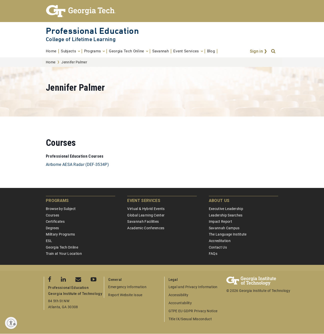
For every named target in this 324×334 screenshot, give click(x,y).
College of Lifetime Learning (81, 39)
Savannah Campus (224, 228)
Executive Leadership (226, 209)
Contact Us (218, 247)
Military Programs (60, 234)
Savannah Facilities (143, 221)
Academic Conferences (145, 228)
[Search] (273, 51)
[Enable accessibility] (11, 323)
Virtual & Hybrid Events (146, 209)
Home (50, 62)
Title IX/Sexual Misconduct (190, 319)
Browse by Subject (61, 209)
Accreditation (220, 241)
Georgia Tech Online (62, 247)
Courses (52, 215)
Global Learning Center (146, 215)
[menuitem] (52, 51)
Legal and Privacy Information (193, 287)
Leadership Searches (226, 215)
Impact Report (220, 221)
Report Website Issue (125, 295)
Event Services (143, 200)
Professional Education (92, 31)
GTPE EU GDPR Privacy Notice (193, 311)
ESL (49, 241)
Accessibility (179, 295)
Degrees (52, 228)
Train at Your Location (64, 254)
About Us (219, 200)
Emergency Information (127, 287)
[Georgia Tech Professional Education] (162, 11)
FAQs (213, 254)
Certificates (55, 221)
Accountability (180, 303)
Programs (57, 200)
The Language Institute (228, 234)
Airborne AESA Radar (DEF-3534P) (77, 164)
